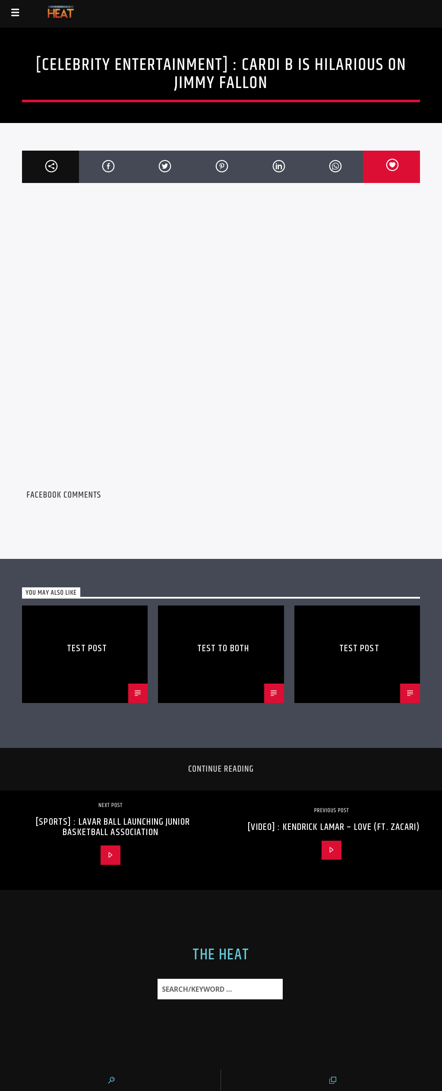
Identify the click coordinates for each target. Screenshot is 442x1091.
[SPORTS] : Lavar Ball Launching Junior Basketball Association (112, 827)
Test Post (87, 648)
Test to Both (223, 648)
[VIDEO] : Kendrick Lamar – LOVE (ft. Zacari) (333, 827)
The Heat (221, 955)
